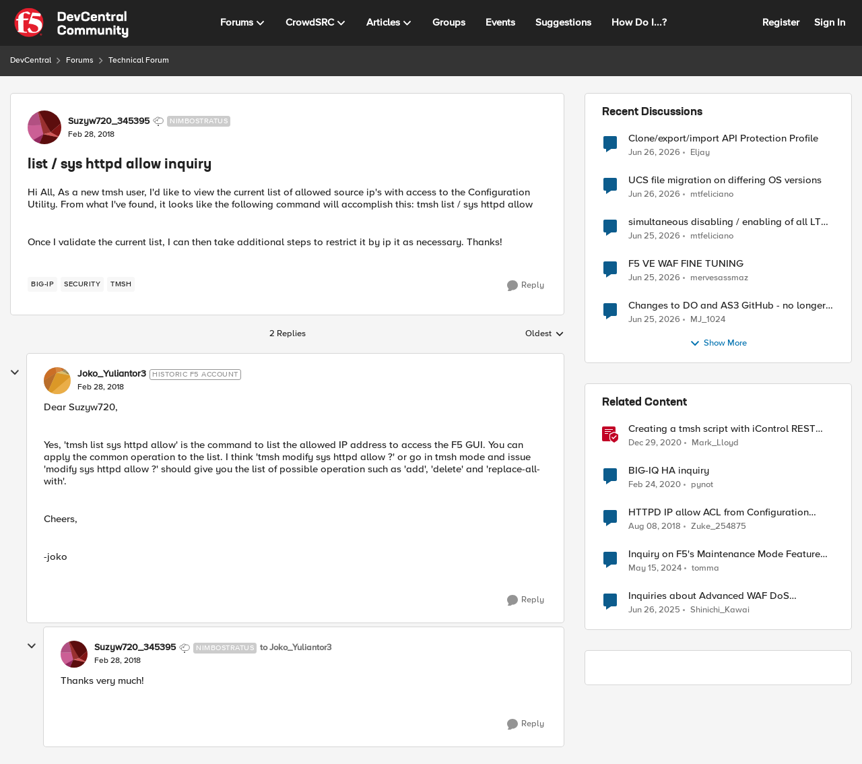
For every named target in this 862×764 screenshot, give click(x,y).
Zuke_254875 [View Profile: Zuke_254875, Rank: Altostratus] (718, 526)
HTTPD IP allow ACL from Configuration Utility (718, 512)
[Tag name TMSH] (121, 284)
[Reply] (525, 285)
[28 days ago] (654, 194)
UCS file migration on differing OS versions (725, 180)
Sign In (829, 22)
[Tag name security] (82, 284)
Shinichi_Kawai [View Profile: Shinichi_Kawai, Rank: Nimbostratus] (720, 610)
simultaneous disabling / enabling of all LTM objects (728, 222)
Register (780, 22)
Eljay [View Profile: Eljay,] (700, 152)
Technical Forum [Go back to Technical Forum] (138, 60)
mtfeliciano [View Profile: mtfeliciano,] (711, 194)
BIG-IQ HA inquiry (668, 470)
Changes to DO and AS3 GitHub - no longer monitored (727, 305)
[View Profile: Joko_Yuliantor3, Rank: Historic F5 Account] (57, 380)
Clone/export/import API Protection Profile (723, 138)
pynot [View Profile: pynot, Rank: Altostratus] (702, 485)
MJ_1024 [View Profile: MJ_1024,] (707, 320)
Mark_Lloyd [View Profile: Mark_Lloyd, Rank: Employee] (715, 443)
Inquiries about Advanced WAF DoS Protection (708, 596)
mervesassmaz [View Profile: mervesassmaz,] (719, 278)
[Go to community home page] (71, 23)
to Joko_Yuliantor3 (295, 648)
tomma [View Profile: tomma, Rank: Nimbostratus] (705, 568)
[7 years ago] (654, 526)
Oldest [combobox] (544, 334)
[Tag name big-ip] (42, 284)
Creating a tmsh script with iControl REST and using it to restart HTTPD (722, 429)
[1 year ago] (654, 610)
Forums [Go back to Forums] (80, 60)
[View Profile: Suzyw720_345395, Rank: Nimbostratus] (44, 127)
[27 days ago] (654, 152)
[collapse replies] (15, 372)
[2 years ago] (655, 568)
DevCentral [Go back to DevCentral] (30, 60)
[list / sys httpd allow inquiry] (100, 387)
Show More (718, 343)
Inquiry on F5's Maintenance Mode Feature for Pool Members (724, 554)
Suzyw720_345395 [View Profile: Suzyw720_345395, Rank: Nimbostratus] (109, 121)
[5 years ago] (655, 443)
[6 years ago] (654, 485)
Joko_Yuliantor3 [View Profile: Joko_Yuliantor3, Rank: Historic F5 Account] (111, 374)
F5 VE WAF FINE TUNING (685, 263)
